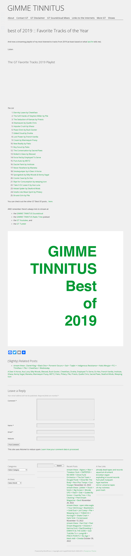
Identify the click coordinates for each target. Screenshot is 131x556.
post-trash (100, 490)
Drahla (73, 371)
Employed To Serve (85, 371)
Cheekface (65, 371)
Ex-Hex (97, 371)
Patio (57, 374)
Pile (69, 374)
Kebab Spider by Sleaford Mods (26, 188)
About (11, 18)
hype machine (102, 482)
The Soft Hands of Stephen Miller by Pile (30, 116)
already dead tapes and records (109, 469)
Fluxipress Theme (90, 551)
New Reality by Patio (22, 143)
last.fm (90, 41)
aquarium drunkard (104, 472)
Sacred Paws (95, 374)
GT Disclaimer (37, 18)
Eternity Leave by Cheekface (25, 112)
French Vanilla (107, 371)
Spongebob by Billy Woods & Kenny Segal (31, 174)
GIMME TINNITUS (35, 8)
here (50, 201)
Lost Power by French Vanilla (25, 137)
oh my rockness (103, 487)
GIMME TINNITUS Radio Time (30, 217)
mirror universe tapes (105, 485)
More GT (101, 18)
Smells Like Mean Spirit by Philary (27, 192)
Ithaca (10, 374)
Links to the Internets (83, 18)
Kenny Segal (19, 374)
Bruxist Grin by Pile (21, 195)
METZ (51, 374)
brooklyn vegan (103, 475)
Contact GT (22, 18)
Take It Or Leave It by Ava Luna (26, 185)
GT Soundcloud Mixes (58, 18)
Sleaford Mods (107, 374)
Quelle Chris (83, 374)
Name (11, 425)
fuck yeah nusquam (104, 480)
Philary (64, 374)
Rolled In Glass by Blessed (24, 154)
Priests (75, 374)
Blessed (44, 371)
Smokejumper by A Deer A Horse (27, 171)
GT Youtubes (22, 220)
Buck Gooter (54, 371)
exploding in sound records (107, 477)
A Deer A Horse (14, 371)
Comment (12, 401)
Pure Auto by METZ (21, 161)
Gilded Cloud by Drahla (23, 133)
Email (10, 432)
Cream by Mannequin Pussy (25, 140)
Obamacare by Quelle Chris (25, 123)
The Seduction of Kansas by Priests (28, 119)
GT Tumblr (21, 224)
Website (11, 439)
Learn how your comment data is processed (60, 449)
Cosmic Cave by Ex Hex (23, 178)
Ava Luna (26, 371)
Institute (117, 371)
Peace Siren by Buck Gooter (25, 130)
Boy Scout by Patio (21, 147)
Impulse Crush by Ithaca (23, 126)
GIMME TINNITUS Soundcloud (30, 213)
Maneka (28, 374)
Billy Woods (35, 371)
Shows (111, 18)
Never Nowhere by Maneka (25, 168)
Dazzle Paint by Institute (23, 164)
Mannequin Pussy (40, 374)
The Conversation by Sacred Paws (27, 150)
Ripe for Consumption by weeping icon (30, 181)
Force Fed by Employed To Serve (27, 157)
